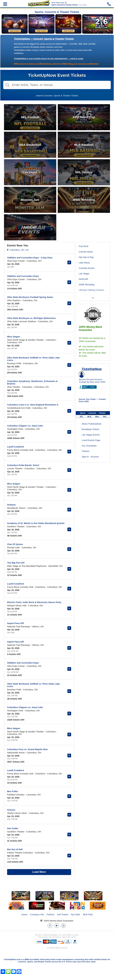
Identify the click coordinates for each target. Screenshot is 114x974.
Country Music (86, 251)
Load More (39, 871)
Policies (86, 451)
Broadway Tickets (90, 429)
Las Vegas (84, 273)
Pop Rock (83, 246)
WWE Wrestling (86, 284)
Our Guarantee (89, 445)
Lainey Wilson (86, 301)
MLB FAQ (88, 914)
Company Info (37, 914)
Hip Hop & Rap (86, 257)
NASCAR (83, 279)
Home (24, 914)
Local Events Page (91, 440)
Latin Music (84, 262)
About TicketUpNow (91, 423)
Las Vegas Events (91, 434)
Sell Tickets (62, 914)
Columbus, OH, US (18, 250)
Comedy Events (87, 268)
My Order (75, 914)
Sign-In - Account (90, 456)
